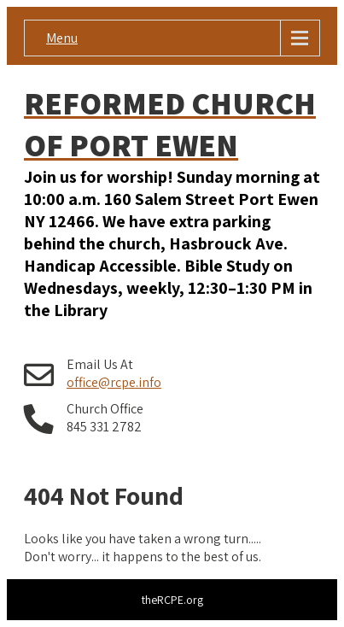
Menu (62, 38)
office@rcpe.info (114, 382)
